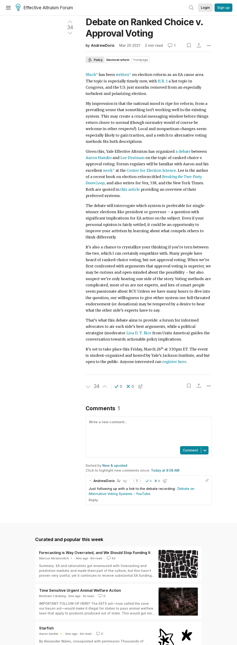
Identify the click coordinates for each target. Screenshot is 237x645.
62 (110, 558)
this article (130, 189)
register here (174, 362)
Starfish (46, 628)
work (108, 170)
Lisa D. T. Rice (138, 333)
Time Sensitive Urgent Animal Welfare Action (80, 590)
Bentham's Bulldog (52, 596)
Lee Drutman (132, 158)
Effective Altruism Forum (44, 7)
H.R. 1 (163, 81)
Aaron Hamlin (99, 158)
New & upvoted (114, 465)
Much (91, 74)
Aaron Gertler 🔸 (51, 634)
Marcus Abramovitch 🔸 (56, 558)
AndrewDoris (103, 45)
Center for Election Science (151, 170)
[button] (118, 386)
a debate (182, 151)
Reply (93, 500)
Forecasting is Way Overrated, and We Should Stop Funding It (94, 552)
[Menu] (8, 7)
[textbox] (148, 430)
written (122, 74)
